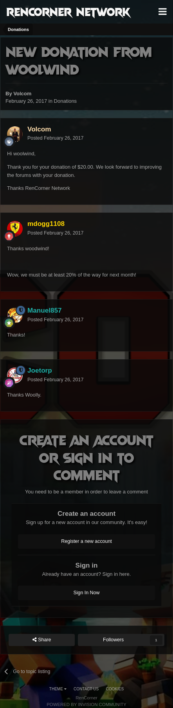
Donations (65, 101)
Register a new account (86, 541)
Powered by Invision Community (86, 704)
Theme (58, 689)
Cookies (115, 689)
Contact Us (86, 689)
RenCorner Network (68, 11)
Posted (55, 138)
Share (41, 640)
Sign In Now (87, 592)
